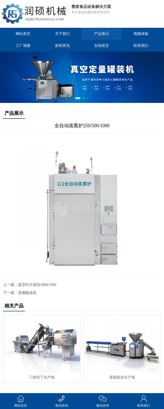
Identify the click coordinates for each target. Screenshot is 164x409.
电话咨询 (61, 400)
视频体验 (141, 34)
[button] (77, 98)
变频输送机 (27, 293)
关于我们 (62, 34)
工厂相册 (23, 46)
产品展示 (101, 34)
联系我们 (141, 46)
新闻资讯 (62, 46)
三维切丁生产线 (42, 377)
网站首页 (23, 34)
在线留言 (101, 46)
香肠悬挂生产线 (122, 377)
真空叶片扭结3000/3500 (37, 285)
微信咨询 (102, 400)
